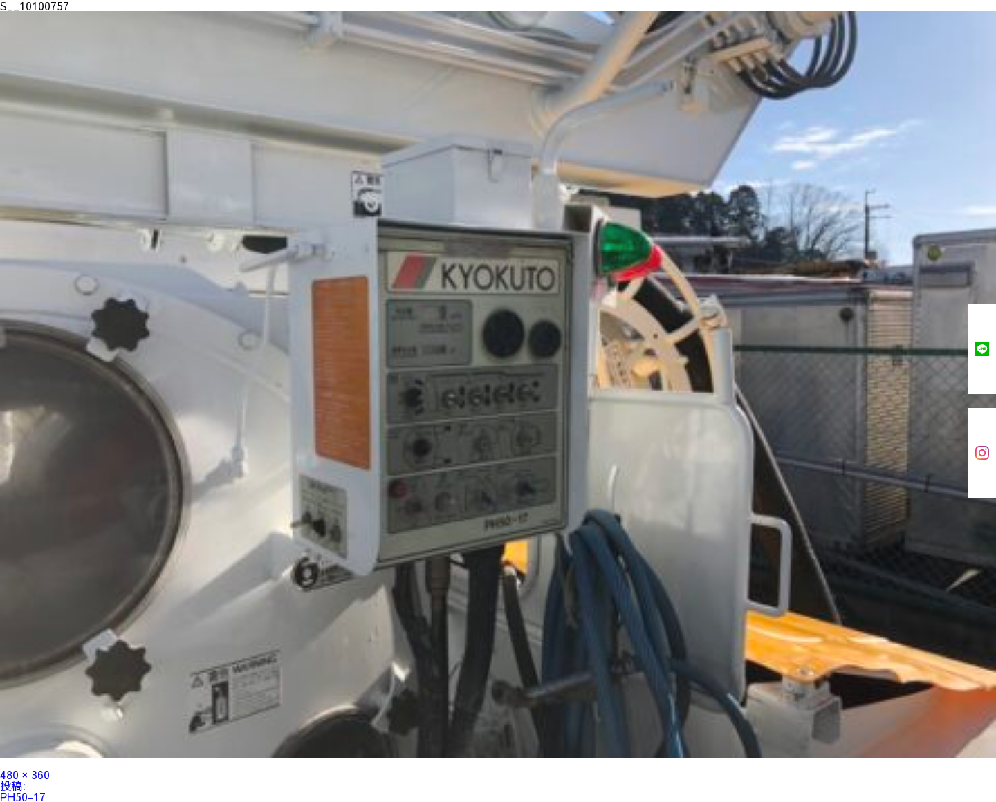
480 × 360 (25, 774)
